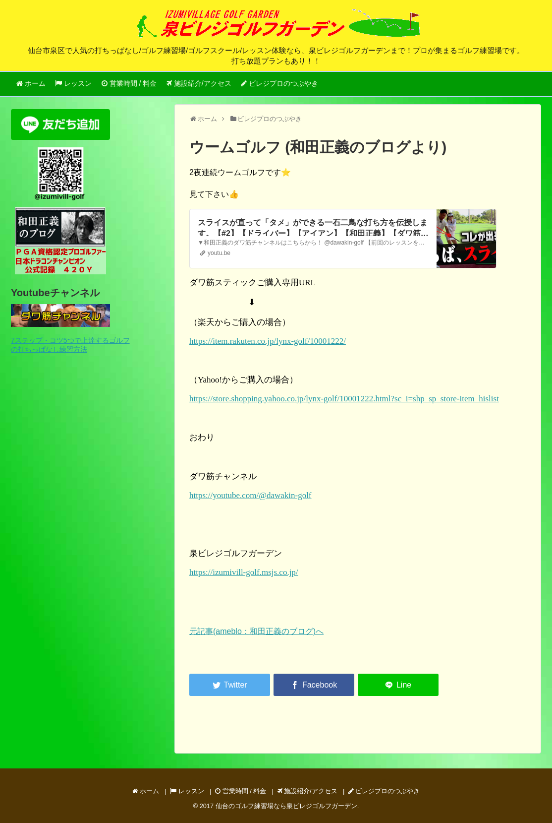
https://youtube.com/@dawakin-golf (250, 495)
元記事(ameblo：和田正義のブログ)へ (256, 631)
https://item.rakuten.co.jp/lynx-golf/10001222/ (267, 341)
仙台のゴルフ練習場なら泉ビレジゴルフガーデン (286, 806)
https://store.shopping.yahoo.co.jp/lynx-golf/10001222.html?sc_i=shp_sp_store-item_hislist (344, 398)
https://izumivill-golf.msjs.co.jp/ (243, 572)
